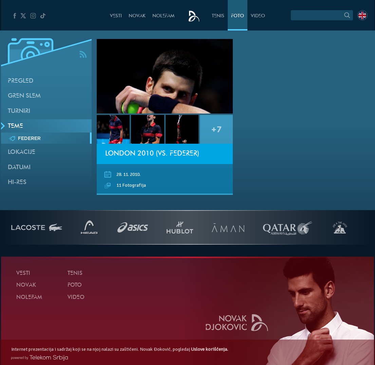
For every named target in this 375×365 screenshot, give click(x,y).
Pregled (20, 81)
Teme (15, 126)
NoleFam (163, 16)
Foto (237, 16)
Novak (137, 16)
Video (258, 16)
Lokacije (21, 152)
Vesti (116, 16)
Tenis (218, 16)
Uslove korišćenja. (209, 349)
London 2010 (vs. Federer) (152, 153)
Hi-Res (17, 182)
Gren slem (24, 96)
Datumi (19, 167)
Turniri (19, 111)
